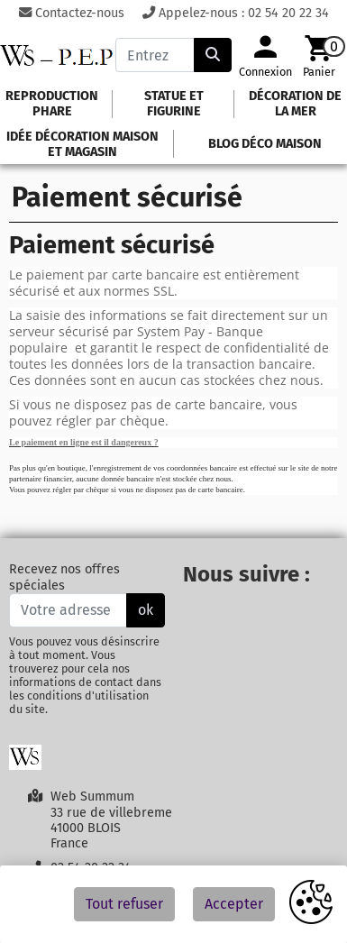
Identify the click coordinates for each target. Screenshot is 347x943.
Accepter (234, 903)
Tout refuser (124, 903)
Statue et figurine (174, 103)
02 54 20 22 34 (288, 13)
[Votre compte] (265, 54)
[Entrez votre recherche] (154, 55)
